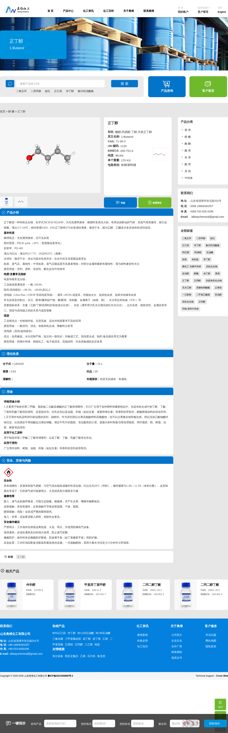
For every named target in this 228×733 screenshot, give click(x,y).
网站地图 (211, 640)
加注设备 (57, 656)
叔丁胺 (97, 638)
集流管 (101, 656)
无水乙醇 (186, 287)
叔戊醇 (185, 273)
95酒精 (197, 252)
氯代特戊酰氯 (86, 91)
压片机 (91, 656)
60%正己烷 (59, 633)
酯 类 (186, 164)
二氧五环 (21, 91)
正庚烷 (218, 287)
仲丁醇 (70, 91)
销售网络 (176, 652)
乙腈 (105, 638)
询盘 (120, 203)
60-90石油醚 (103, 633)
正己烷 (58, 91)
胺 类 (186, 129)
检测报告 (155, 203)
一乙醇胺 (186, 294)
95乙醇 (185, 252)
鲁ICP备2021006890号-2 (60, 676)
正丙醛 (202, 301)
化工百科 (108, 10)
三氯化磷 (57, 638)
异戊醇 (218, 294)
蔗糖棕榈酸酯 (203, 287)
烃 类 (186, 157)
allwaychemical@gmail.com (207, 216)
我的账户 (183, 11)
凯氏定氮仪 (71, 656)
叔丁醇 (206, 273)
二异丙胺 (36, 91)
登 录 (180, 7)
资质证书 (176, 657)
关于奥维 (128, 10)
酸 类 (186, 150)
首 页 (51, 10)
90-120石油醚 (86, 633)
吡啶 (97, 644)
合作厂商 (176, 646)
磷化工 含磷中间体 (191, 266)
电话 (220, 703)
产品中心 (68, 10)
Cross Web (222, 676)
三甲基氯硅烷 (73, 638)
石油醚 (209, 252)
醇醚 (196, 273)
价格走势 (142, 640)
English (222, 12)
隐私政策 (211, 646)
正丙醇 (197, 280)
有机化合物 (188, 301)
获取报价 (214, 723)
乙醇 (110, 227)
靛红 (47, 91)
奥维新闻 (142, 634)
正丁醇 (8, 222)
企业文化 (176, 640)
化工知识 (142, 646)
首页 (2, 111)
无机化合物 (211, 266)
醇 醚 (11, 111)
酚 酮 (186, 143)
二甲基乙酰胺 (203, 294)
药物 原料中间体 (190, 308)
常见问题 (211, 634)
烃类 (184, 259)
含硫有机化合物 (214, 280)
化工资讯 (88, 10)
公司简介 (176, 634)
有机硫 (195, 259)
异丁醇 (206, 259)
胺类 (217, 273)
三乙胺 (89, 644)
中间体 (187, 177)
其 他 (186, 171)
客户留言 (203, 11)
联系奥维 (148, 10)
